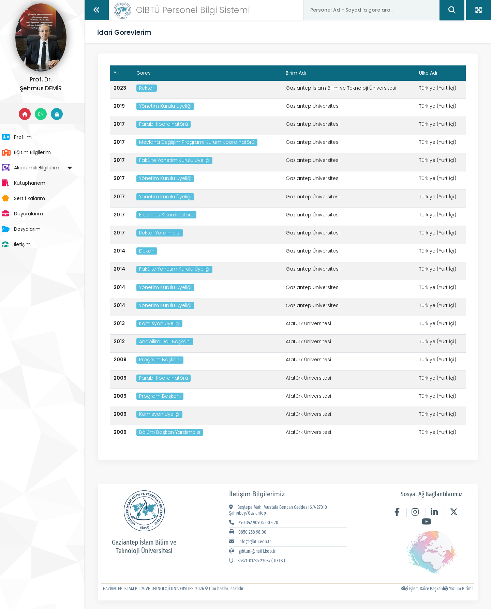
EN (47, 114)
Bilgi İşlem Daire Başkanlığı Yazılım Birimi (436, 589)
